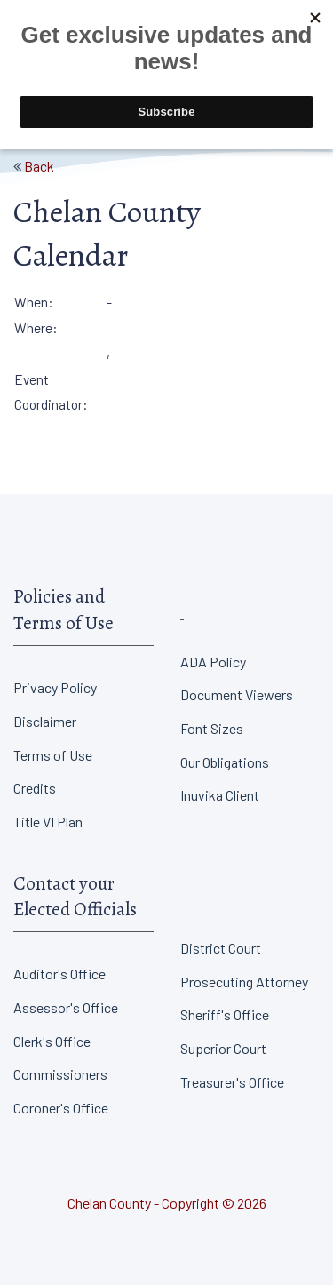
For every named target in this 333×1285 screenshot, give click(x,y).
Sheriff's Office (224, 1014)
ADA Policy (213, 661)
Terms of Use (52, 754)
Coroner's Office (60, 1107)
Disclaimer (44, 721)
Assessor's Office (65, 1007)
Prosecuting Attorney (244, 981)
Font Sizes (211, 728)
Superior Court (223, 1048)
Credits (34, 787)
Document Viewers (236, 694)
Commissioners (60, 1074)
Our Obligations (224, 762)
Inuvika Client (219, 794)
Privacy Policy (55, 687)
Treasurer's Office (232, 1081)
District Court (220, 947)
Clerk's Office (52, 1041)
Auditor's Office (59, 973)
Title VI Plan (48, 821)
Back (39, 165)
